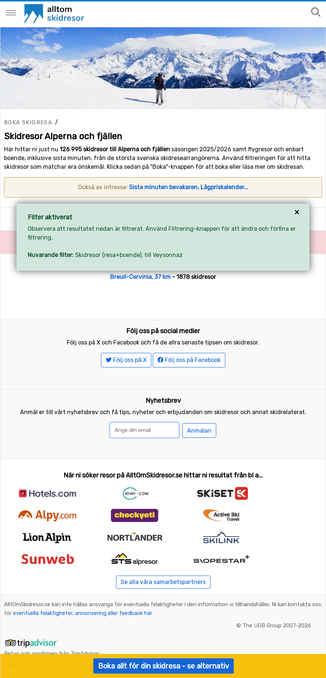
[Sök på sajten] (316, 13)
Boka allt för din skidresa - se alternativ (163, 666)
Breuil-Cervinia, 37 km (140, 276)
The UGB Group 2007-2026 (276, 625)
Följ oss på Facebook (189, 359)
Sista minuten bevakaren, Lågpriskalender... (188, 187)
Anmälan (199, 430)
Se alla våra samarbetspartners (163, 581)
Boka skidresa (28, 122)
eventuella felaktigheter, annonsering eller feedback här (82, 613)
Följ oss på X (126, 359)
